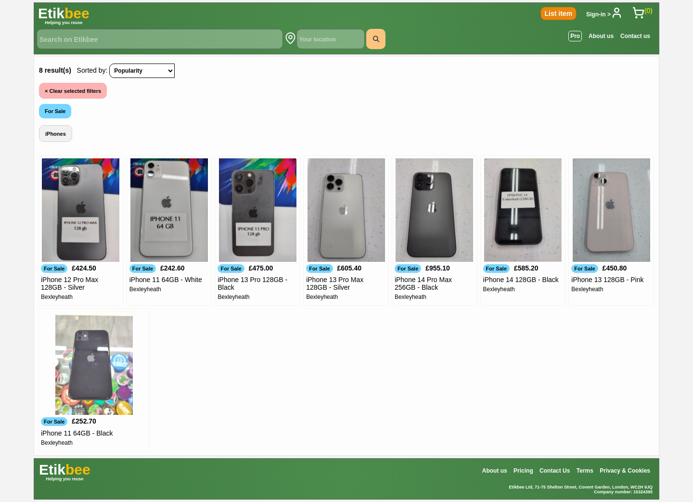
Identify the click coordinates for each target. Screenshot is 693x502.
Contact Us (554, 470)
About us (601, 36)
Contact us (635, 36)
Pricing (523, 470)
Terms (585, 470)
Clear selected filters (73, 91)
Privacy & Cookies (625, 470)
